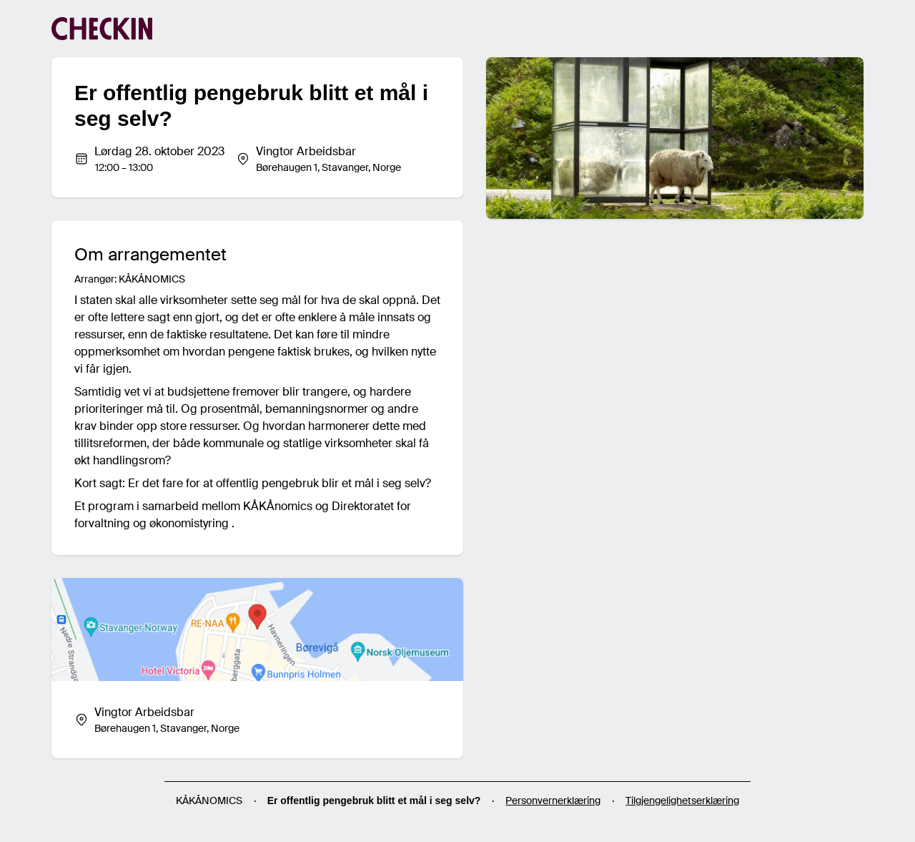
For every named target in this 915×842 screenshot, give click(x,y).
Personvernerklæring (552, 800)
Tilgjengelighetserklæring (682, 800)
